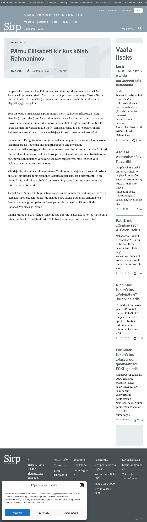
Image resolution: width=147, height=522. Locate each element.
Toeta (138, 10)
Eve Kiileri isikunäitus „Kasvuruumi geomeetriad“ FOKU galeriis (127, 359)
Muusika (29, 22)
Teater (54, 22)
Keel (75, 22)
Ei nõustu (44, 512)
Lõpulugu (29, 29)
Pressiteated (19, 42)
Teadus (65, 22)
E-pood (101, 10)
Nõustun (17, 512)
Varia (41, 29)
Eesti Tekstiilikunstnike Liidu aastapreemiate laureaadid (129, 76)
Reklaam (112, 10)
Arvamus (29, 15)
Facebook (33, 477)
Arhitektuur (44, 15)
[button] (81, 485)
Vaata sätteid (71, 512)
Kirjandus (67, 15)
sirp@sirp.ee (35, 473)
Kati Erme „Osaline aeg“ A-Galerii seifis (128, 226)
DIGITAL (140, 518)
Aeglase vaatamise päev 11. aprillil (128, 157)
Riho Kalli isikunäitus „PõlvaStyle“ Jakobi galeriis (128, 292)
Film (56, 15)
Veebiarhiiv (127, 29)
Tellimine (125, 10)
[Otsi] (140, 28)
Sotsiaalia (42, 22)
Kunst (79, 15)
